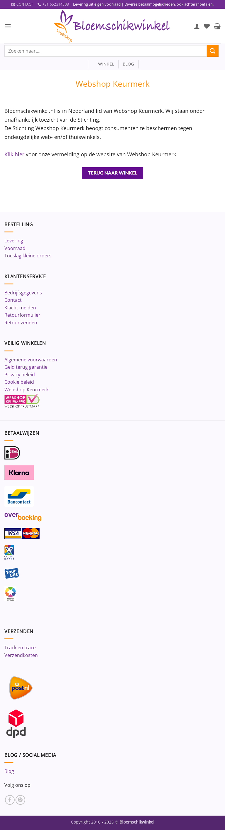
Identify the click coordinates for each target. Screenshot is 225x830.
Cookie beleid (19, 382)
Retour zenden (20, 323)
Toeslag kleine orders (28, 256)
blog (128, 64)
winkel (103, 64)
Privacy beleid (19, 374)
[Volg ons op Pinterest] (20, 800)
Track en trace (20, 648)
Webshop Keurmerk (26, 389)
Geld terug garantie (25, 367)
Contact (13, 300)
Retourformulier (22, 315)
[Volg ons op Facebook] (10, 800)
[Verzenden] (213, 51)
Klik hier (15, 154)
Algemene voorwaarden (30, 359)
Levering (13, 240)
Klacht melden (20, 307)
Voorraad (14, 248)
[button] (7, 26)
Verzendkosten (21, 655)
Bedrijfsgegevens (23, 292)
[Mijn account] (197, 26)
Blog (9, 771)
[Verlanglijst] (207, 26)
